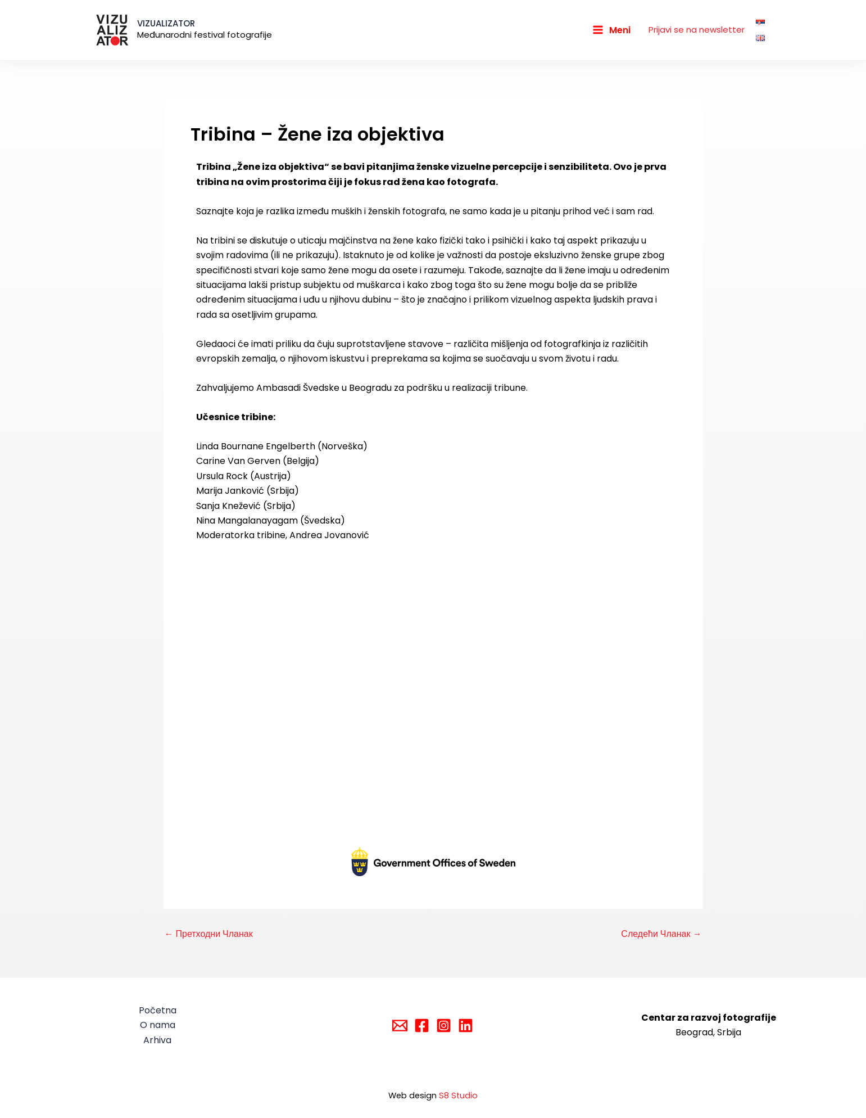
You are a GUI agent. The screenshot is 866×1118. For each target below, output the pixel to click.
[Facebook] (421, 1025)
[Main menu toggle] (611, 30)
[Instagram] (443, 1025)
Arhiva (157, 1040)
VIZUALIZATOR (166, 23)
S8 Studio (458, 1095)
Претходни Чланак (209, 934)
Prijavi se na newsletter (697, 29)
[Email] (399, 1025)
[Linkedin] (465, 1025)
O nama (157, 1024)
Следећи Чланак (661, 934)
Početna (157, 1010)
